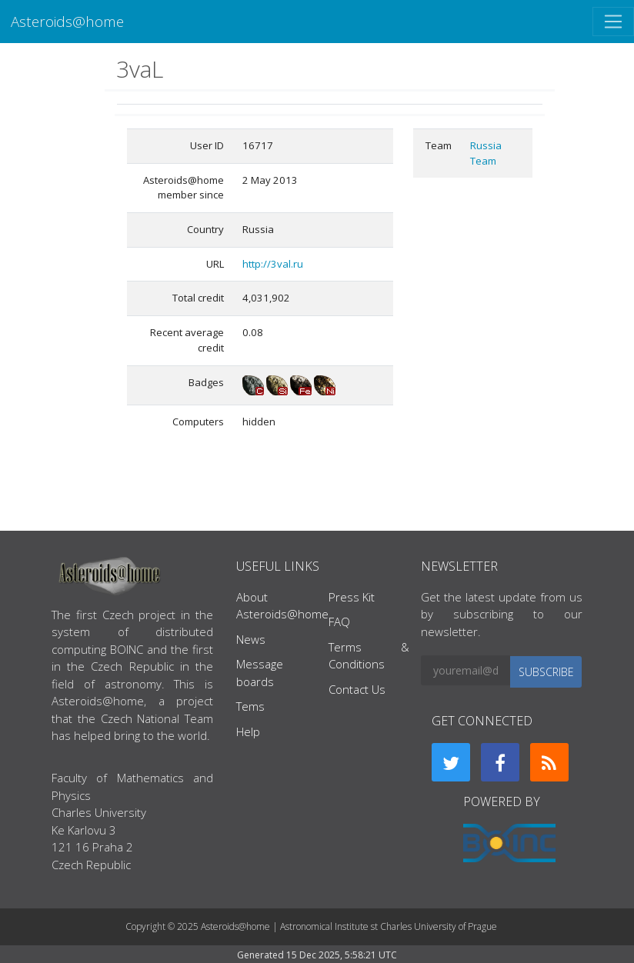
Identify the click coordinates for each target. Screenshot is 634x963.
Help (248, 731)
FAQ (339, 621)
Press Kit (352, 597)
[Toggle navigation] (613, 21)
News (250, 639)
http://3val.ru (272, 264)
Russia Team (486, 153)
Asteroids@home (67, 21)
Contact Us (357, 689)
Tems (250, 706)
